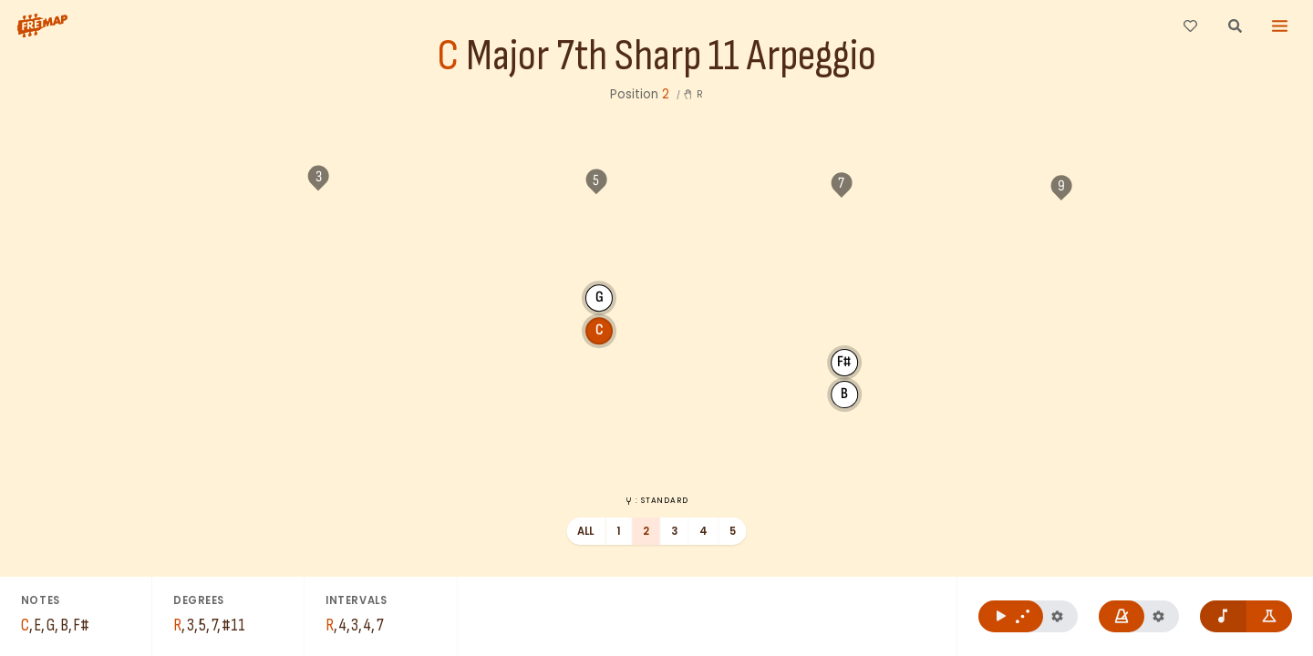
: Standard (656, 500)
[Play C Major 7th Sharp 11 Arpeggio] (1010, 616)
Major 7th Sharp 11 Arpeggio (671, 57)
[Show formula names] (1269, 616)
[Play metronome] (1122, 616)
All (585, 531)
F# (694, 258)
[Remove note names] (1223, 616)
